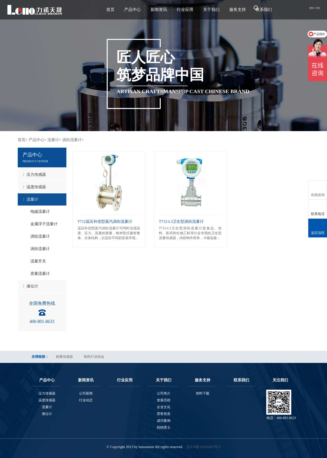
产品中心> (37, 140)
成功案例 (163, 420)
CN (318, 8)
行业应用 (185, 9)
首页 (110, 9)
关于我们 (211, 9)
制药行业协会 (94, 357)
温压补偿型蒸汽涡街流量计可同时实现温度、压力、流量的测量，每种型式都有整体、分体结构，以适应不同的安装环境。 (109, 233)
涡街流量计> (73, 140)
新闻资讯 (158, 9)
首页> (23, 140)
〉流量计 (30, 199)
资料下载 (202, 393)
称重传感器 (64, 357)
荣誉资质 (163, 414)
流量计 (47, 407)
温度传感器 (46, 400)
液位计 (47, 414)
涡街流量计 (40, 249)
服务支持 (237, 9)
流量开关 (38, 261)
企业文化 (163, 407)
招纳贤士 (163, 427)
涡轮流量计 (40, 236)
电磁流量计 (40, 211)
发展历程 (163, 400)
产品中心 (132, 9)
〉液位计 (30, 286)
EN (311, 8)
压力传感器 (46, 393)
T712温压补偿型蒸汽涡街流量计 (105, 221)
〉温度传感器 (34, 187)
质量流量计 (40, 273)
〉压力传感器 (34, 174)
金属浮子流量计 (44, 224)
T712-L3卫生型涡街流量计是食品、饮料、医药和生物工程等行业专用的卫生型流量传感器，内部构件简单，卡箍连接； (190, 233)
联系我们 (241, 380)
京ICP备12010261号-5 (203, 447)
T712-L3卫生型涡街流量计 (181, 221)
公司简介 (163, 393)
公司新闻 (86, 393)
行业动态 (86, 400)
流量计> (54, 140)
